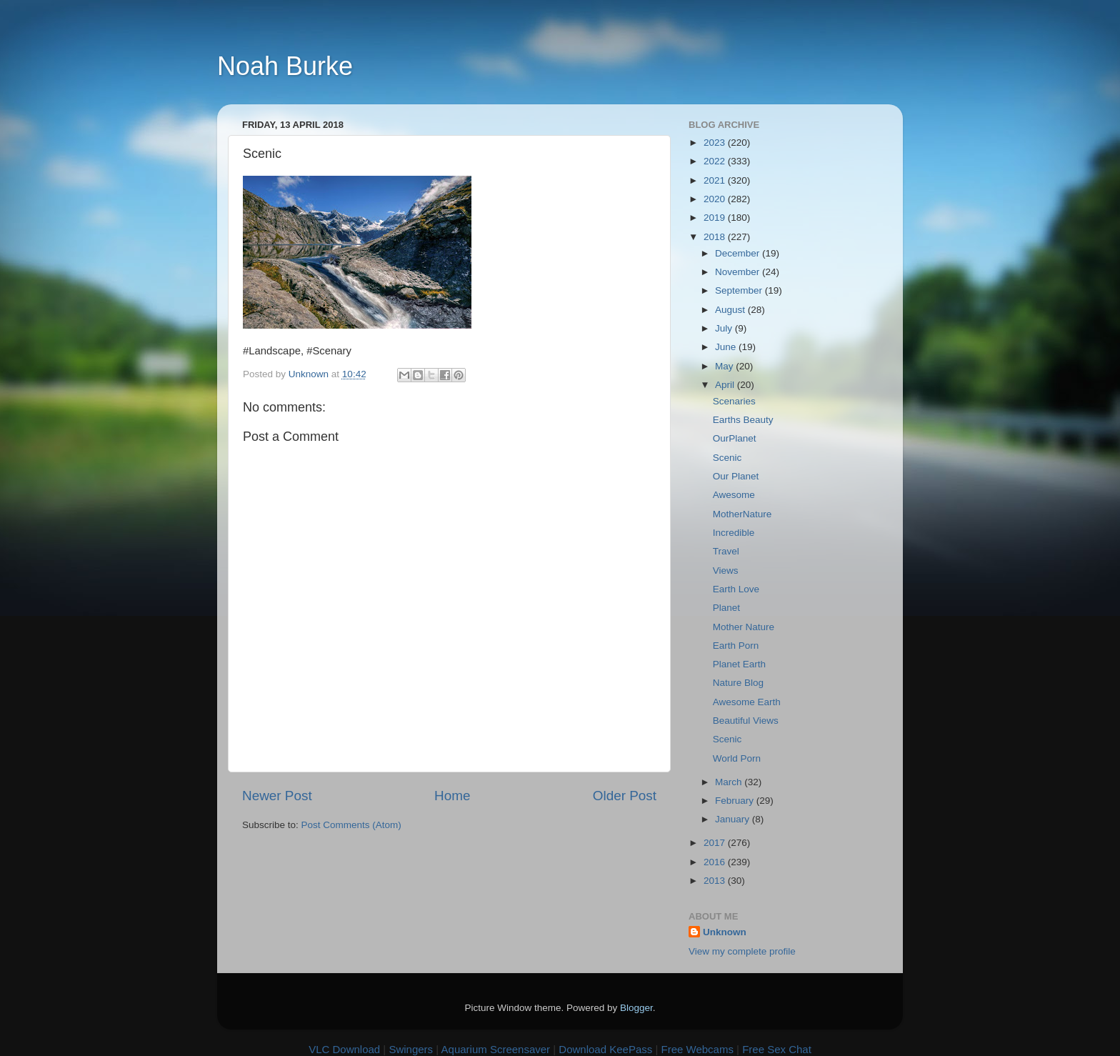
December (738, 253)
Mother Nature (743, 627)
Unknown (724, 932)
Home (452, 795)
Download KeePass (605, 1049)
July (725, 328)
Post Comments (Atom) (351, 825)
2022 (716, 161)
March (729, 782)
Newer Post (277, 795)
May (725, 366)
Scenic (727, 457)
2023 (716, 142)
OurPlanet (734, 438)
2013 (716, 880)
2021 (716, 180)
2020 (716, 199)
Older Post (624, 795)
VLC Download (344, 1049)
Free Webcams (697, 1049)
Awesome (734, 494)
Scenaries (734, 401)
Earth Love (736, 589)
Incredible (734, 532)
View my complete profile (742, 951)
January (733, 819)
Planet (726, 607)
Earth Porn (736, 645)
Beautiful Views (746, 720)
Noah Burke (285, 66)
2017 (716, 842)
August (731, 309)
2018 (716, 236)
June (727, 347)
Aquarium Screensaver (496, 1049)
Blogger (636, 1007)
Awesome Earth (747, 702)
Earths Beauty (743, 419)
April (726, 384)
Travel (726, 551)
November (738, 272)
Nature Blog (738, 682)
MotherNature (742, 514)
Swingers (411, 1049)
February (735, 800)
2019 (716, 217)
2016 (716, 862)
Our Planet (736, 476)
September (740, 290)
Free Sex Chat (776, 1049)
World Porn (737, 758)
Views (726, 570)
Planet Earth (739, 664)
